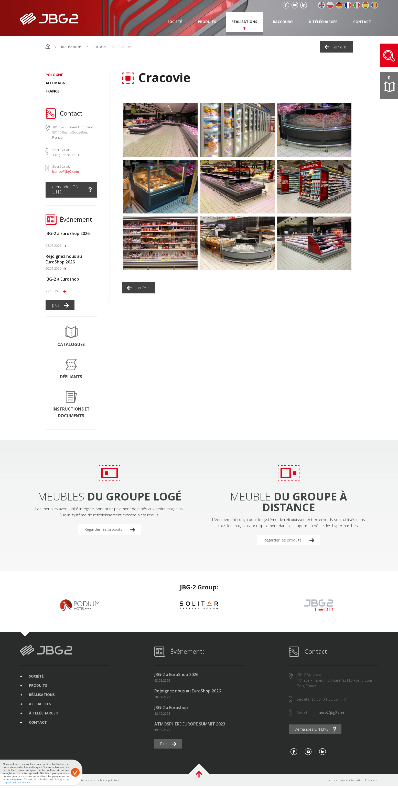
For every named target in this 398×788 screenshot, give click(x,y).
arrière (340, 47)
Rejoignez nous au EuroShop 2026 (187, 692)
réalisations (244, 21)
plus (56, 305)
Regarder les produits (104, 530)
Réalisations (71, 46)
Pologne (100, 46)
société (174, 21)
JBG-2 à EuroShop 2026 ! (177, 676)
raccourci (283, 21)
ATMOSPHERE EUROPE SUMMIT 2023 (189, 725)
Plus (165, 745)
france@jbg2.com (65, 171)
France (52, 91)
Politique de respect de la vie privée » (93, 782)
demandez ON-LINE (66, 189)
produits (207, 21)
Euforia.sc (371, 782)
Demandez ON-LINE (314, 730)
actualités (44, 710)
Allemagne (57, 82)
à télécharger (323, 21)
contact (362, 21)
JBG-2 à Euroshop (171, 709)
